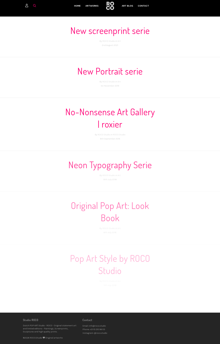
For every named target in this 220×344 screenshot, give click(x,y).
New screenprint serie (110, 30)
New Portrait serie (110, 71)
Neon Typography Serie (110, 164)
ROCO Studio (108, 41)
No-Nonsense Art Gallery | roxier (110, 118)
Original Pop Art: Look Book (110, 211)
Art (119, 41)
